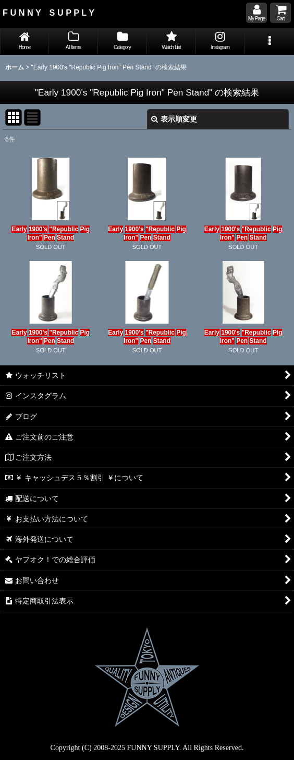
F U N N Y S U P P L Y (48, 12)
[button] (269, 41)
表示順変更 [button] (174, 119)
